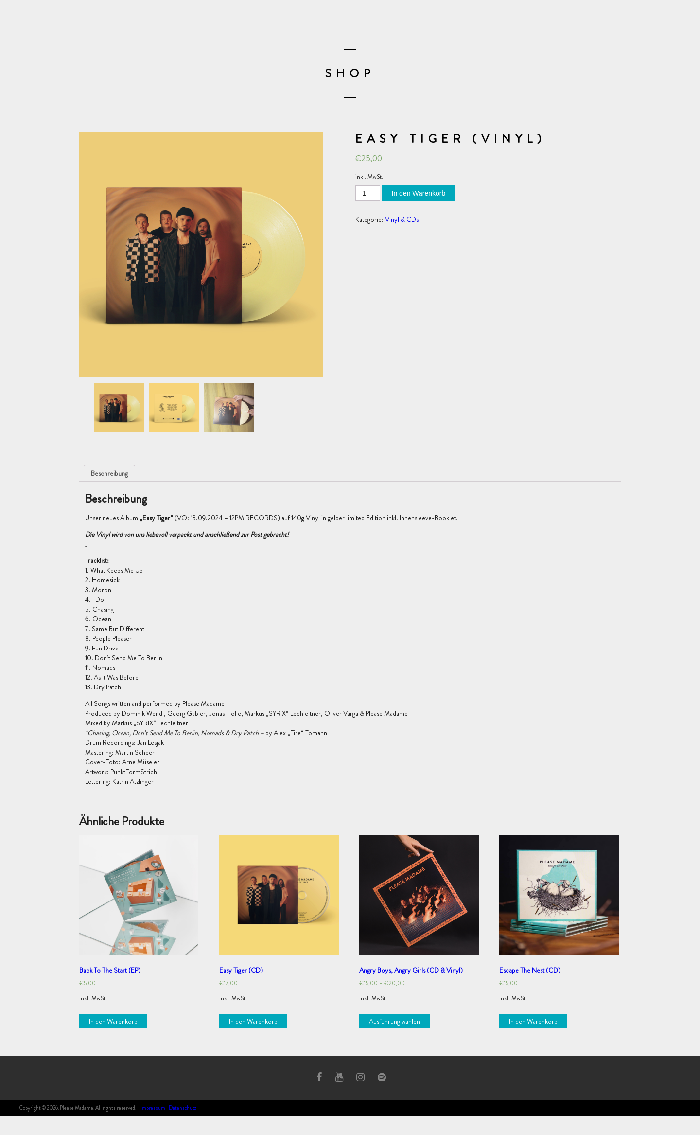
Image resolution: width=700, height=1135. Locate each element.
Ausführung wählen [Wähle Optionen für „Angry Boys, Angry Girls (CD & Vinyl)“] (394, 1021)
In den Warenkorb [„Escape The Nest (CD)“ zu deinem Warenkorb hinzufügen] (533, 1021)
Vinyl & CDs (402, 219)
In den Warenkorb (419, 193)
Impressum (152, 1108)
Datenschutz (182, 1108)
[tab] (109, 473)
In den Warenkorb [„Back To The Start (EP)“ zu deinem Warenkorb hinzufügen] (113, 1021)
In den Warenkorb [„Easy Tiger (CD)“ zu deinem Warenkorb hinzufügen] (253, 1021)
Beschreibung (109, 473)
